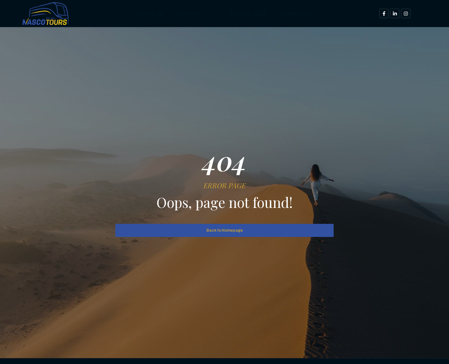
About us (141, 13)
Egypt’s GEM (249, 13)
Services (193, 13)
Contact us (303, 13)
